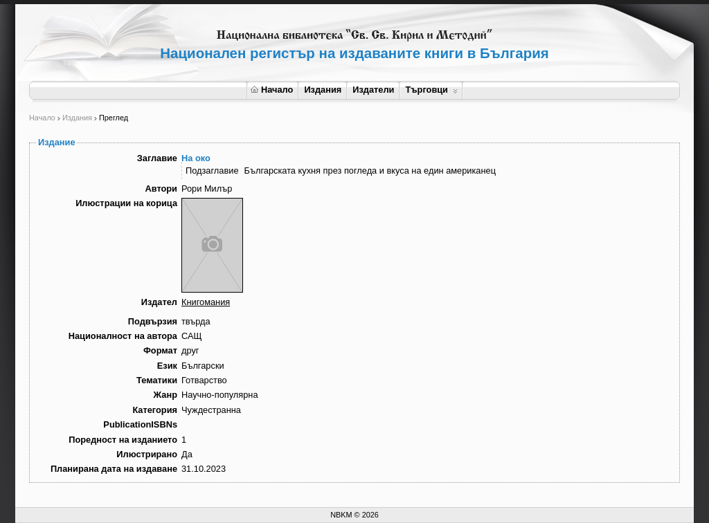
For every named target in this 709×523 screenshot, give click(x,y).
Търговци (431, 89)
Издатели (373, 89)
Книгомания (205, 302)
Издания (322, 89)
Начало (272, 89)
